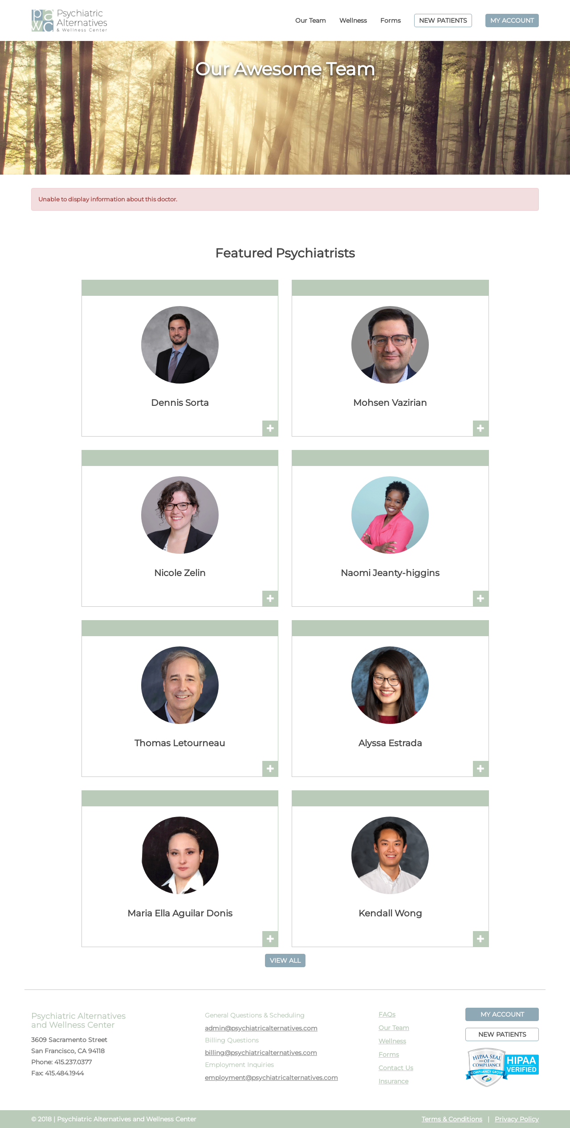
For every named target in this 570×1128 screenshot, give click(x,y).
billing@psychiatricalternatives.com (261, 1053)
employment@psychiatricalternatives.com (271, 1078)
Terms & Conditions (452, 1119)
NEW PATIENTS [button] (502, 1034)
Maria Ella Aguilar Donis (179, 913)
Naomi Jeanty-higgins (390, 573)
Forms (390, 20)
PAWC (69, 20)
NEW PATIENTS (443, 20)
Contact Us (396, 1068)
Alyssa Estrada (390, 743)
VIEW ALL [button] (285, 960)
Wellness (353, 20)
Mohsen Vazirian (390, 402)
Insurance (393, 1081)
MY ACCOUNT (512, 20)
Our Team (310, 20)
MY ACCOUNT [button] (502, 1014)
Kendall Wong (390, 913)
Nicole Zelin (180, 573)
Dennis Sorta (180, 402)
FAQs (387, 1014)
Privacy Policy (517, 1119)
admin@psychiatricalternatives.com (261, 1028)
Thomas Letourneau (179, 743)
